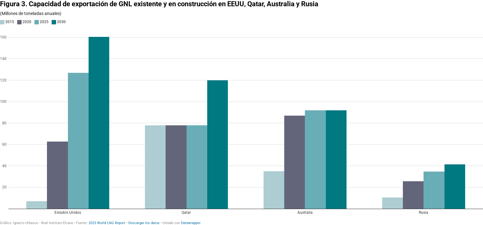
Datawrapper (191, 223)
